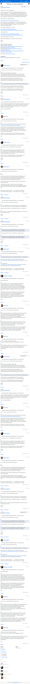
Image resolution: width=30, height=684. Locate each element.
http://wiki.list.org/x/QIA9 (10, 53)
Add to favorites (4, 657)
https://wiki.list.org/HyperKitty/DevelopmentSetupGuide (10, 125)
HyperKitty (15, 682)
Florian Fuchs (7, 65)
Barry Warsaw (7, 7)
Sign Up (27, 1)
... (1, 71)
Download (3, 651)
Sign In (21, 1)
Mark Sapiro (6, 166)
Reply (2, 60)
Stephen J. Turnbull (8, 275)
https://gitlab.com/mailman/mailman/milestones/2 (9, 20)
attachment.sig (3, 57)
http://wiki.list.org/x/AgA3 (10, 47)
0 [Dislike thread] (25, 59)
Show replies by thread (25, 62)
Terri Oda (6, 116)
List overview (3, 649)
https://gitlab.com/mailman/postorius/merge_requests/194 (11, 264)
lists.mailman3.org (7, 1)
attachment (6, 194)
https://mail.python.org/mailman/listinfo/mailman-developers (11, 46)
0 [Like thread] (23, 59)
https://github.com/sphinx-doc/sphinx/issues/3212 (10, 260)
